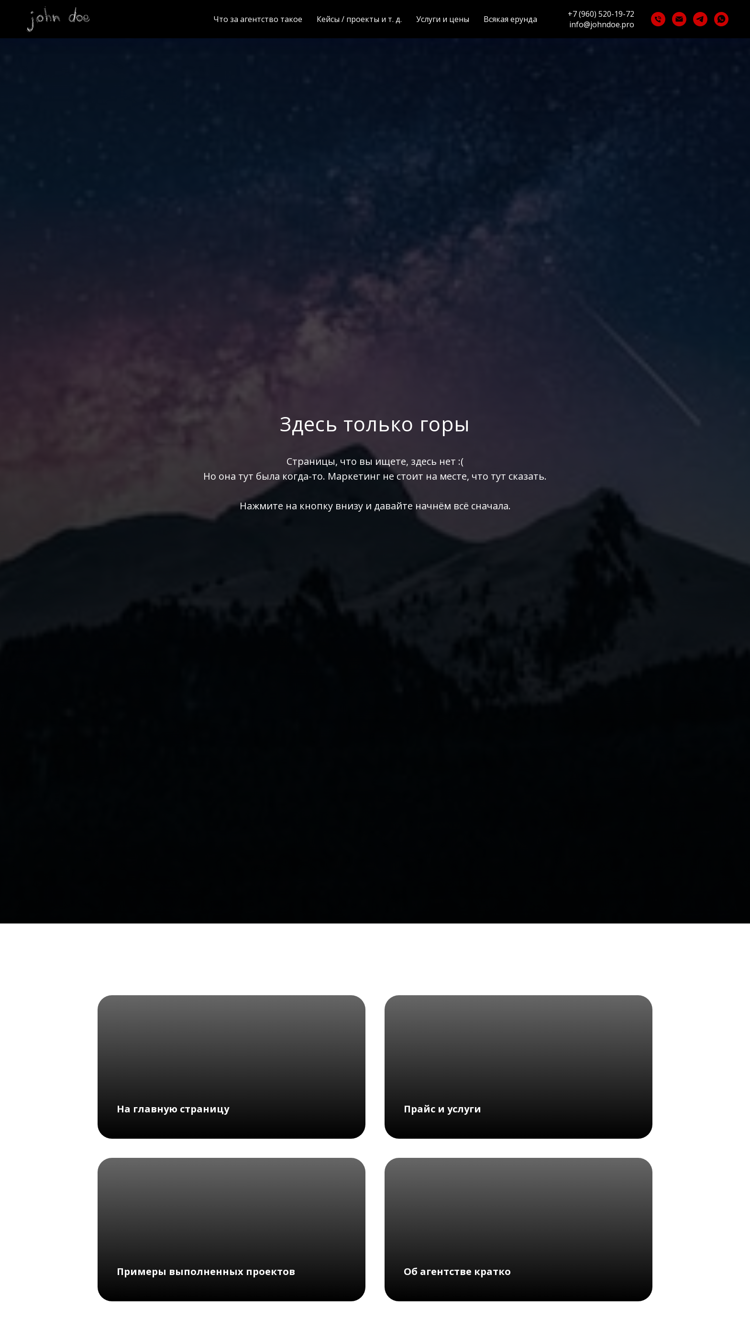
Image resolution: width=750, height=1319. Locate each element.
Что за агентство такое (257, 19)
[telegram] (700, 19)
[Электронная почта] (679, 19)
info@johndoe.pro (601, 24)
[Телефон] (658, 19)
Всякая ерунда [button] (510, 19)
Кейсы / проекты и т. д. (359, 19)
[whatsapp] (721, 19)
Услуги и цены (442, 19)
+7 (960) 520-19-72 (601, 14)
